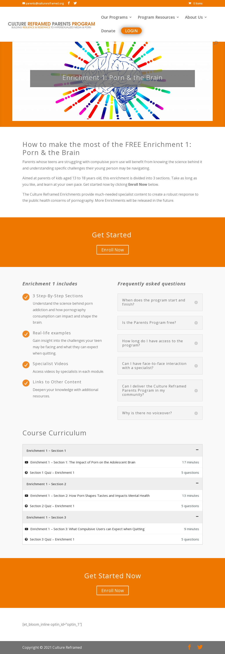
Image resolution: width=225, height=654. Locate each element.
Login (131, 30)
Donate (108, 31)
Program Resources (156, 18)
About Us (194, 18)
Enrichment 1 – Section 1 (46, 450)
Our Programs (114, 18)
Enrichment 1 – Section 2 (46, 484)
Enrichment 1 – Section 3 (46, 517)
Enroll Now (112, 250)
